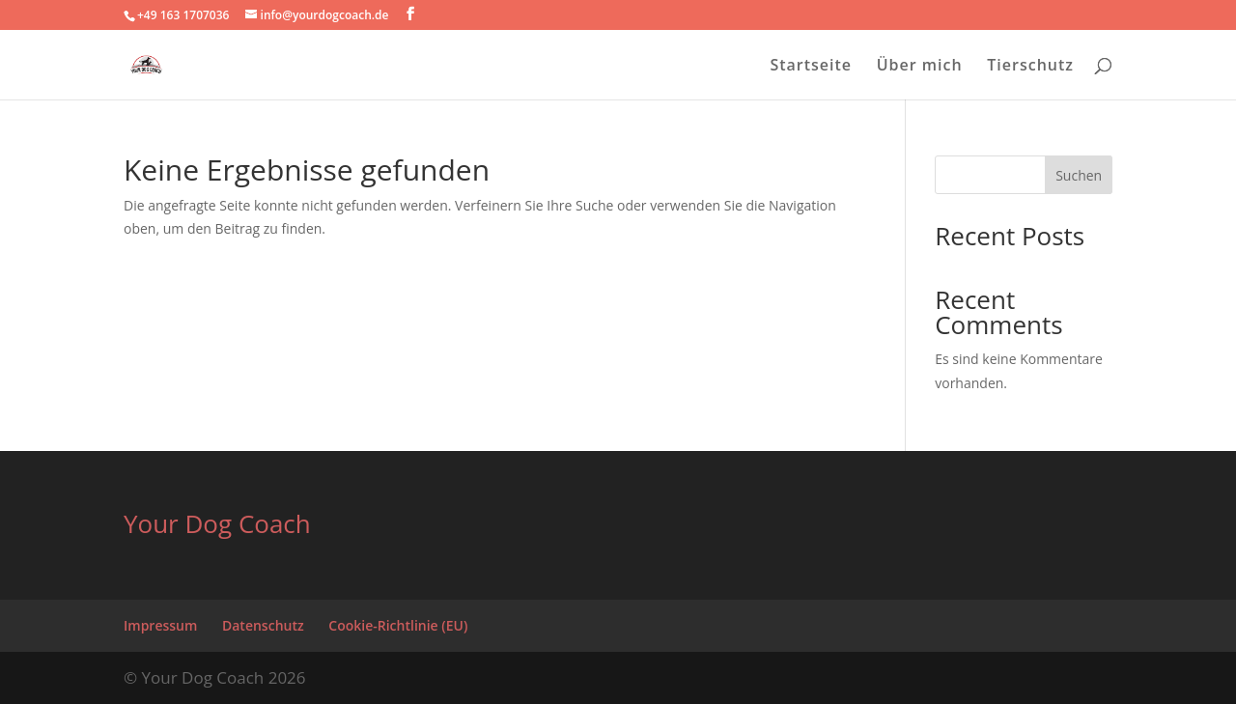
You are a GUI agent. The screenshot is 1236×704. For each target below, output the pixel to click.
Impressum (160, 625)
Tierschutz (1030, 66)
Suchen (1078, 175)
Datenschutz (263, 625)
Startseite (811, 66)
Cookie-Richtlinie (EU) (397, 625)
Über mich (920, 66)
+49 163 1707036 (183, 15)
